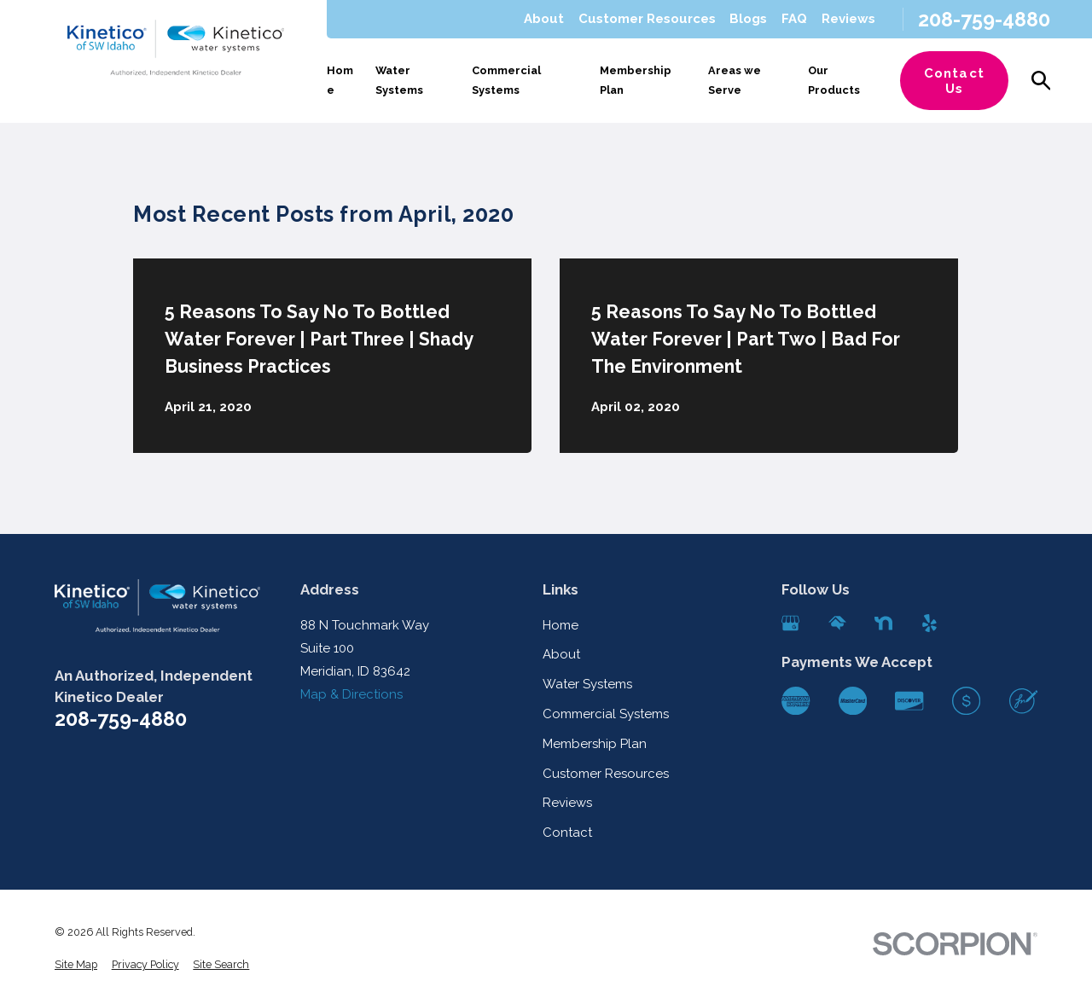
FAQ (794, 18)
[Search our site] (1041, 80)
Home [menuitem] (340, 80)
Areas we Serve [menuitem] (734, 80)
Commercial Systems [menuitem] (506, 80)
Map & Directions (351, 694)
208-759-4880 (984, 19)
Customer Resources (647, 18)
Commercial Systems (606, 714)
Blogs (748, 18)
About (544, 18)
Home (560, 625)
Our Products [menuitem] (834, 80)
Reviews (848, 18)
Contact (567, 832)
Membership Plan (595, 743)
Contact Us (954, 81)
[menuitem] (76, 965)
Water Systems (587, 684)
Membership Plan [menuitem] (635, 80)
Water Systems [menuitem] (399, 80)
